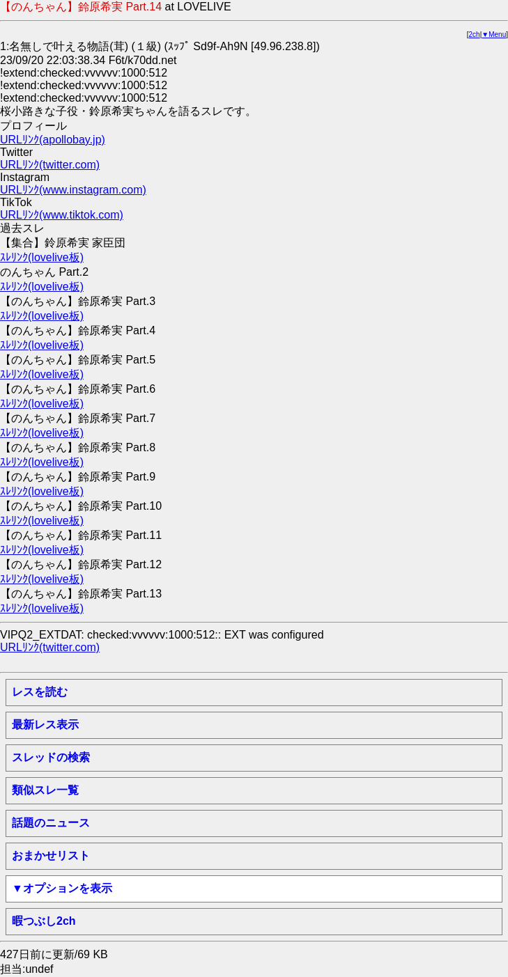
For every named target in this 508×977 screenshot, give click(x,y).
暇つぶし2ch (44, 921)
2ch (474, 34)
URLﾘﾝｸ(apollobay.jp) (52, 140)
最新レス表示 (45, 724)
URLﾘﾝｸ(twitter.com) (50, 165)
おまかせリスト (51, 855)
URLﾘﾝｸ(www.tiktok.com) (61, 215)
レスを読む (40, 692)
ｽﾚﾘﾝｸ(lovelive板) (42, 257)
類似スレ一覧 (45, 790)
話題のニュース (51, 823)
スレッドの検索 (51, 757)
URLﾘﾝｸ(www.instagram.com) (73, 190)
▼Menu (494, 34)
